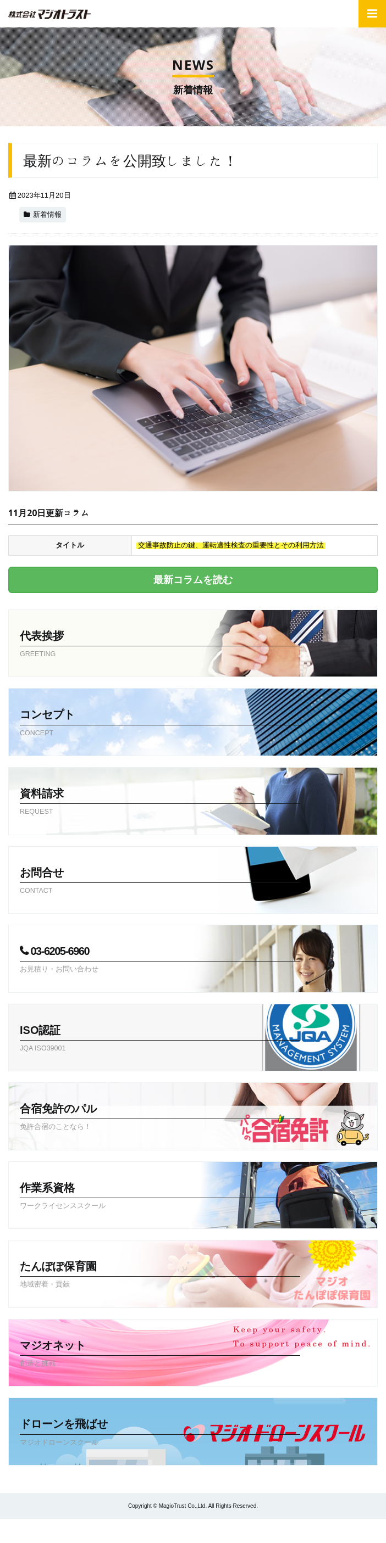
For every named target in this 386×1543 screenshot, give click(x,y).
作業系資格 (160, 1197)
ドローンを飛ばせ (160, 1433)
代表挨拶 (160, 645)
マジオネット (160, 1354)
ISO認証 (160, 1039)
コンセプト (160, 723)
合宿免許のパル (160, 1118)
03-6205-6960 (160, 960)
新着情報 (47, 215)
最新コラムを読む (193, 579)
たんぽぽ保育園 (160, 1275)
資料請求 (160, 802)
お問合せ (160, 881)
